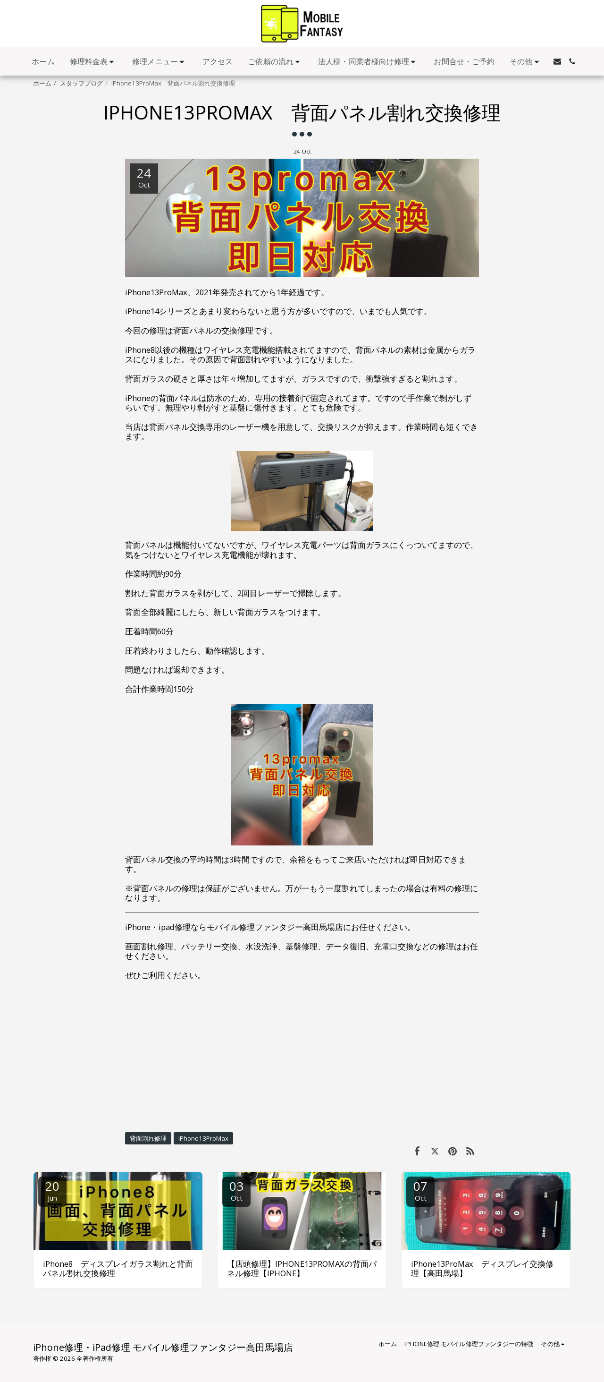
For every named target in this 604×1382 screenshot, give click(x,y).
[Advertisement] (302, 1056)
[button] (94, 61)
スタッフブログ (81, 83)
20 (52, 1190)
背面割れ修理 (148, 1138)
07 (420, 1190)
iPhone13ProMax (203, 1138)
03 (236, 1190)
